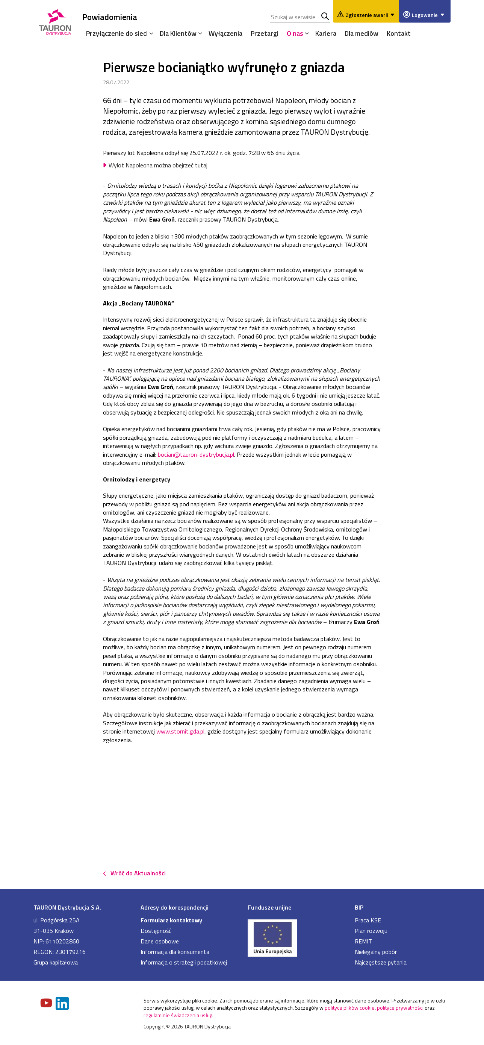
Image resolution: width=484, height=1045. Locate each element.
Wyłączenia (225, 33)
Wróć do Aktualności (138, 873)
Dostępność (156, 930)
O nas (295, 33)
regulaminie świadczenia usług (178, 1015)
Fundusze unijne (269, 907)
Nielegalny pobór (376, 951)
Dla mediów (361, 33)
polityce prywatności (400, 1008)
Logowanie (429, 15)
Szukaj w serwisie (325, 17)
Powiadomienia (109, 17)
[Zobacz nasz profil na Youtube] (47, 1004)
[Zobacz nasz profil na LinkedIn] (63, 1004)
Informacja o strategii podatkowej (184, 962)
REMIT (363, 941)
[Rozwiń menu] (149, 33)
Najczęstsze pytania (381, 962)
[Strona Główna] (55, 20)
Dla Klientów (178, 33)
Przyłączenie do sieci (117, 33)
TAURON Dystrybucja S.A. (67, 907)
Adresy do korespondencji (175, 907)
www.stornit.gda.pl (180, 731)
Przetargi (264, 33)
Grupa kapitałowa (55, 962)
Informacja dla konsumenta (175, 951)
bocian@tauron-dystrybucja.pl (196, 454)
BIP (359, 907)
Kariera (325, 33)
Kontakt (399, 33)
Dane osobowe (160, 941)
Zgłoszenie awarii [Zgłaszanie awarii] (371, 15)
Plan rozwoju (371, 930)
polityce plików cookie (350, 1008)
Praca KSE (368, 920)
